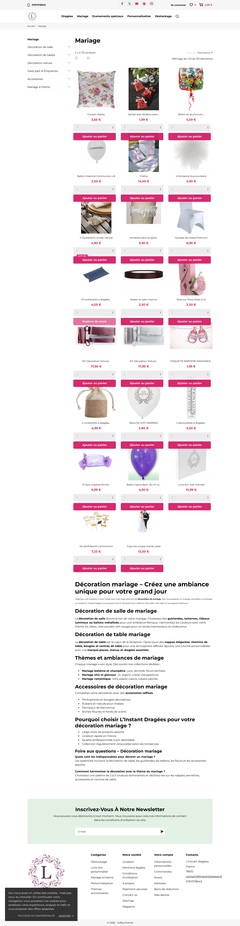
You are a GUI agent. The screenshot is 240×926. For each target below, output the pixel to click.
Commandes (163, 871)
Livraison (128, 861)
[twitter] (129, 3)
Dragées (67, 16)
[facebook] (122, 3)
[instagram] (151, 3)
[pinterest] (144, 3)
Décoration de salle (40, 47)
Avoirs (158, 877)
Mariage (82, 16)
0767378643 (37, 4)
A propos (128, 883)
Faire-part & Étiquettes (43, 71)
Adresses (160, 883)
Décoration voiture (40, 63)
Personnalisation (139, 16)
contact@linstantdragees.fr (204, 876)
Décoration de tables (41, 55)
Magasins (128, 906)
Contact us (129, 895)
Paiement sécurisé (134, 889)
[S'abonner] (162, 831)
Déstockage (163, 16)
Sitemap (128, 900)
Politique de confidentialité (36, 915)
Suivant (111, 569)
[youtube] (136, 4)
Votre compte (163, 854)
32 (97, 569)
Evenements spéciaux (107, 16)
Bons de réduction (166, 889)
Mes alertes (161, 895)
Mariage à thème (39, 87)
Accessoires (35, 79)
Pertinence (205, 53)
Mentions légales (133, 867)
